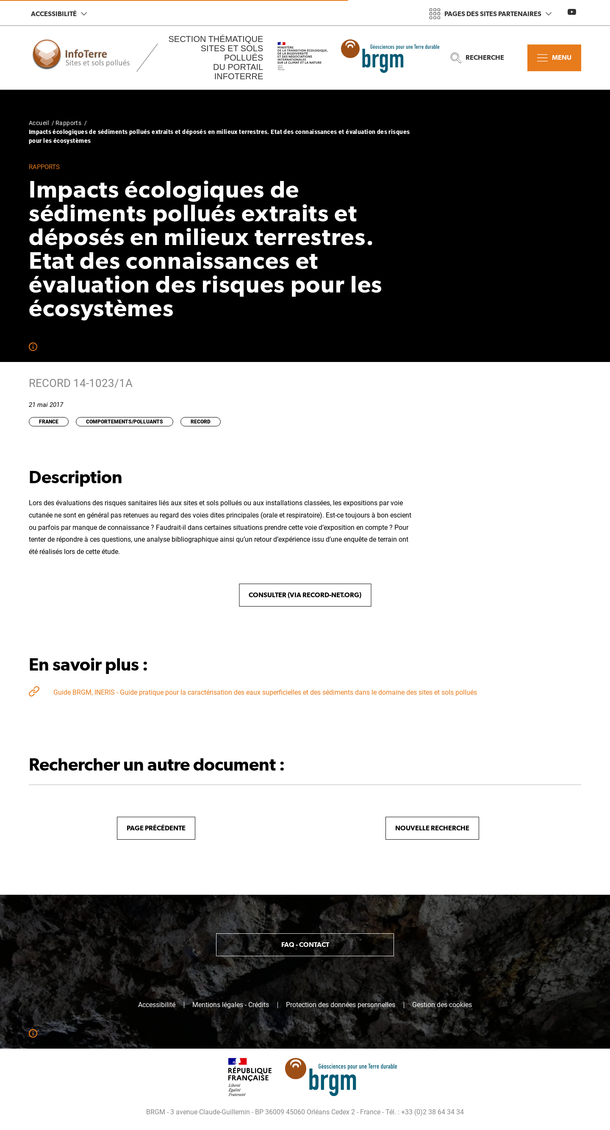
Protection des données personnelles (340, 1005)
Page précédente (156, 828)
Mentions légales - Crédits (230, 1005)
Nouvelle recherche (432, 828)
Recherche (477, 58)
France (48, 422)
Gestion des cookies (442, 1005)
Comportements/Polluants (124, 422)
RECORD (201, 422)
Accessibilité (59, 14)
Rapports (68, 123)
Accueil (39, 123)
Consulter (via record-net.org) (305, 595)
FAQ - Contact (305, 945)
